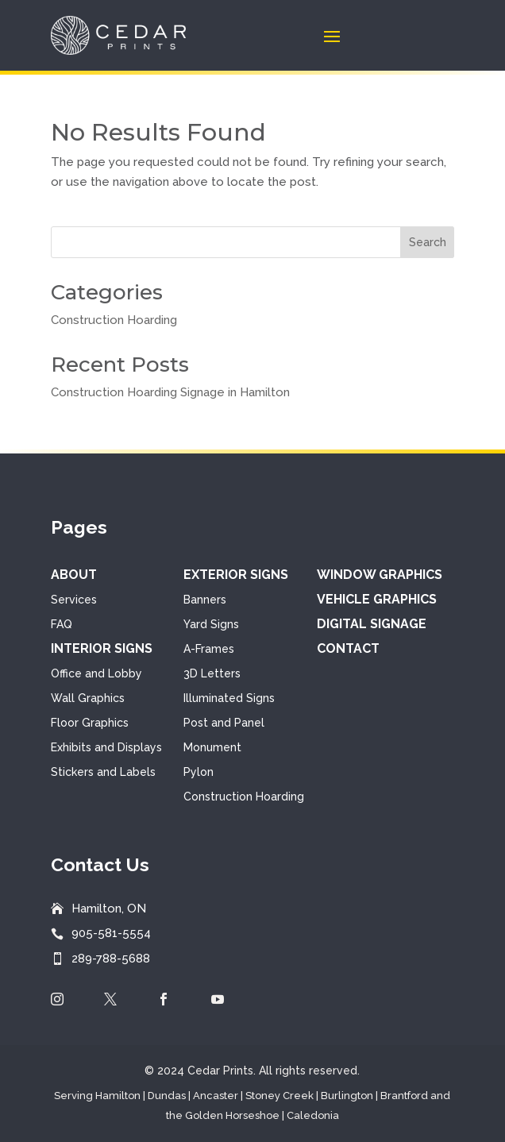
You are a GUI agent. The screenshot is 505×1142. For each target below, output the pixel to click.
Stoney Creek (279, 1095)
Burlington (347, 1095)
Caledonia (313, 1115)
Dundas (167, 1095)
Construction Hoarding (114, 320)
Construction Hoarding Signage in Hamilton (170, 392)
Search (427, 242)
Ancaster (215, 1095)
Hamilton (118, 1095)
